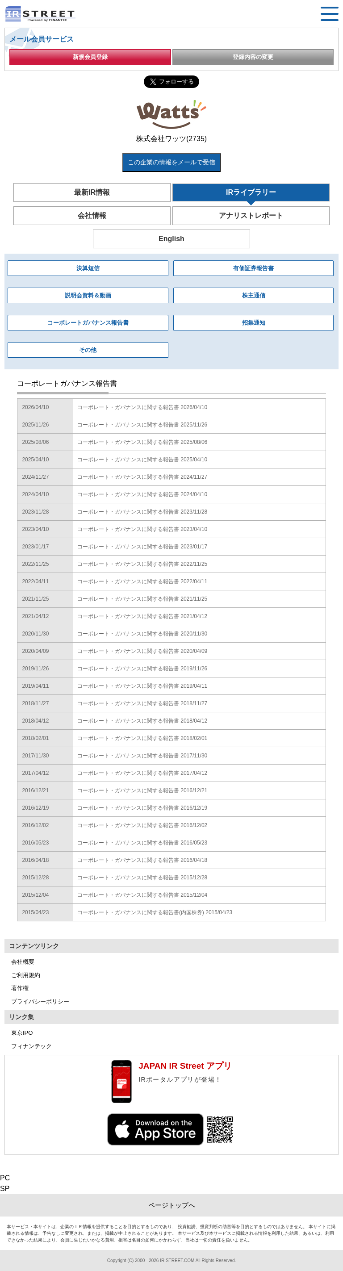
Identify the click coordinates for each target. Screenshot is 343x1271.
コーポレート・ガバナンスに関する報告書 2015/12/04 (142, 895)
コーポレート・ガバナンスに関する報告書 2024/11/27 (142, 477)
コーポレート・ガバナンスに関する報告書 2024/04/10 (142, 494)
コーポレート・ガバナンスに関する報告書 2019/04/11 (142, 686)
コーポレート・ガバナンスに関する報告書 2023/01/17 (142, 547)
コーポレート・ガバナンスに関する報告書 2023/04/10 (142, 529)
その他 (87, 350)
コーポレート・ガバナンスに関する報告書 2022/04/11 (142, 581)
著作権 (20, 988)
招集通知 (253, 322)
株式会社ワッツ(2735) (171, 138)
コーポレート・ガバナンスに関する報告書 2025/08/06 (142, 442)
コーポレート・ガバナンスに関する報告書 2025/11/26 (142, 425)
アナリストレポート (251, 215)
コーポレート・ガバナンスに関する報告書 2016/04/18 (142, 860)
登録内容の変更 (253, 57)
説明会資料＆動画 (88, 295)
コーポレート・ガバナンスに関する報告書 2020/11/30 (142, 634)
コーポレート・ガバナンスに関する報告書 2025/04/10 (142, 459)
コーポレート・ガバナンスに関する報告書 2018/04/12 (142, 721)
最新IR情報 (92, 192)
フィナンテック (31, 1046)
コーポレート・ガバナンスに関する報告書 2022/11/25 (142, 564)
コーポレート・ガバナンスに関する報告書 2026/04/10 (142, 407)
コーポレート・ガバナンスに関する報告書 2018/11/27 (142, 703)
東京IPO (22, 1032)
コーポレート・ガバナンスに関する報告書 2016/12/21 (142, 790)
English (171, 238)
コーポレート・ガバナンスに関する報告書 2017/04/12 (142, 773)
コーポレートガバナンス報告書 (88, 322)
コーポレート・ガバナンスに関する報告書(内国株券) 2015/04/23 (154, 912)
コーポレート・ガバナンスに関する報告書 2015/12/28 (142, 877)
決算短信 (88, 268)
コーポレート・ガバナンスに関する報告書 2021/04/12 (142, 616)
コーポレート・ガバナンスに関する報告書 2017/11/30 (142, 756)
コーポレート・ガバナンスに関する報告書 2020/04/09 (142, 651)
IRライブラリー (251, 192)
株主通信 (253, 295)
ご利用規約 (25, 975)
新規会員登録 (90, 57)
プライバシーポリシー (40, 1001)
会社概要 (22, 961)
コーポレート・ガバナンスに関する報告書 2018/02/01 (142, 738)
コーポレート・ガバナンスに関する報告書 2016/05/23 (142, 843)
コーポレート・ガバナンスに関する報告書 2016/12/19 (142, 808)
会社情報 (92, 215)
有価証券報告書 (253, 268)
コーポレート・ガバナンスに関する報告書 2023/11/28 (142, 512)
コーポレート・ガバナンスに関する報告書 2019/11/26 (142, 668)
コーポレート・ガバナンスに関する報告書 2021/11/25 (142, 599)
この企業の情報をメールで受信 (171, 162)
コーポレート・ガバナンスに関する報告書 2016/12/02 (142, 825)
